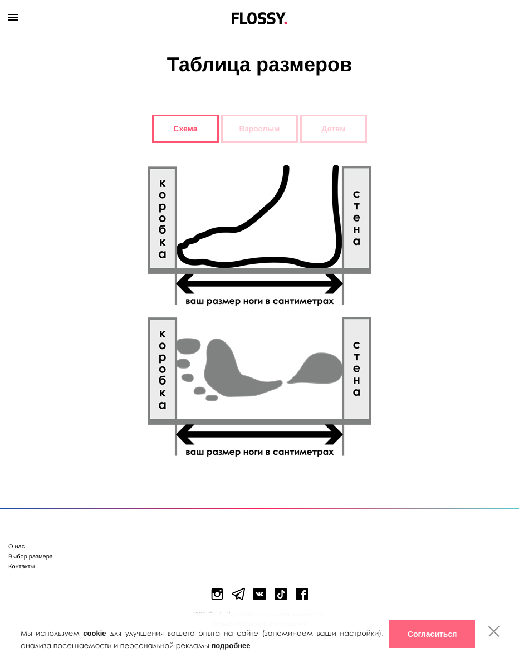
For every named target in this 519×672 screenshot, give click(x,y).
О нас (16, 546)
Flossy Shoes (260, 15)
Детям (334, 128)
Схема (185, 128)
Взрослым (259, 128)
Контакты (21, 566)
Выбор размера (30, 556)
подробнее (230, 645)
